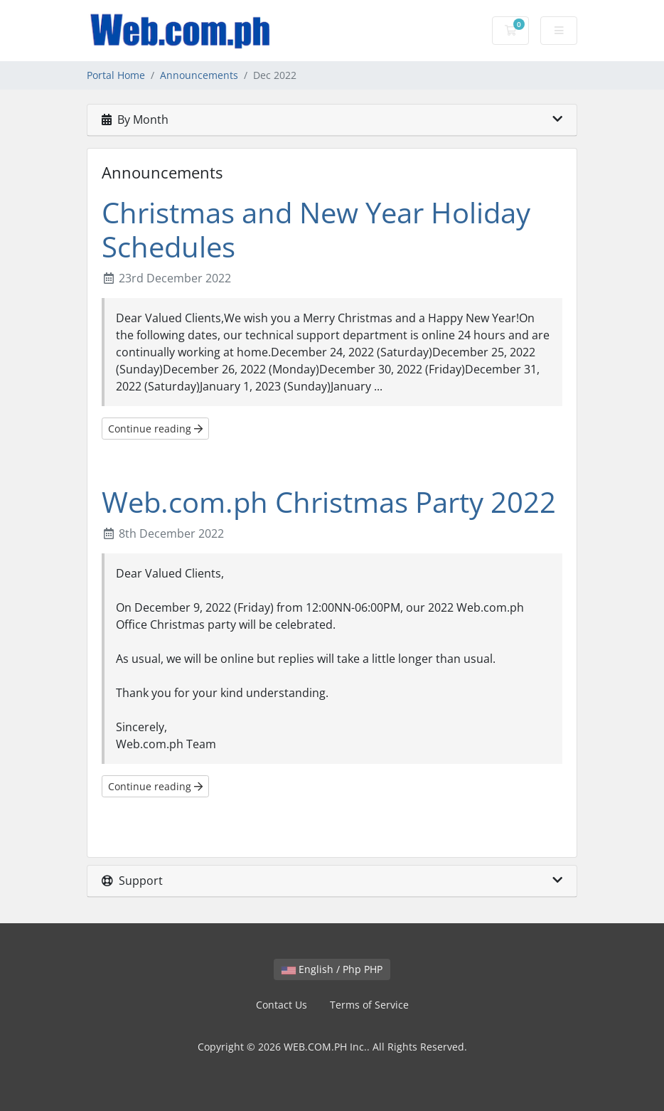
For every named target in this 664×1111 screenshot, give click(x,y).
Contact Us (281, 1004)
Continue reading (155, 428)
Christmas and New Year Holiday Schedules (316, 229)
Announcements (199, 75)
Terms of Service (369, 1004)
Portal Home (116, 75)
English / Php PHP (332, 969)
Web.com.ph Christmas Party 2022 (329, 501)
